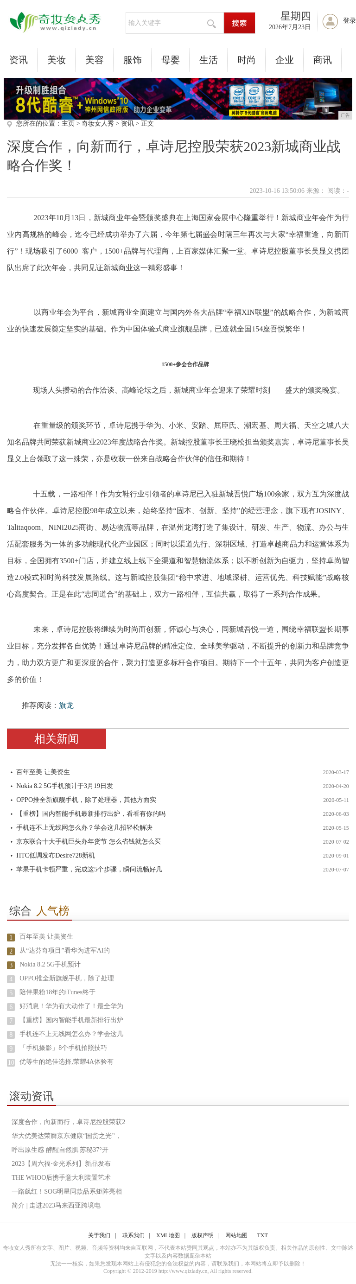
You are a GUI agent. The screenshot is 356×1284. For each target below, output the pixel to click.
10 (11, 1062)
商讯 (322, 60)
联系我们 (133, 1235)
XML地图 (168, 1235)
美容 (94, 60)
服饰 (132, 60)
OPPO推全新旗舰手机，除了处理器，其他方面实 (86, 799)
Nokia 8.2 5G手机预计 (50, 964)
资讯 (18, 60)
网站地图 (236, 1235)
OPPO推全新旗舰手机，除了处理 (66, 978)
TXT (262, 1235)
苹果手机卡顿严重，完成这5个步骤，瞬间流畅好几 (89, 869)
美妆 (56, 60)
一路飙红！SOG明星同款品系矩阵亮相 (67, 1191)
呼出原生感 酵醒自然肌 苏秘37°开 (60, 1149)
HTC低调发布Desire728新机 (55, 855)
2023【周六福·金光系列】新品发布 (61, 1163)
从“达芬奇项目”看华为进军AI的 (64, 950)
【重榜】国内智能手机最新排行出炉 (71, 1020)
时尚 (246, 60)
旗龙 (66, 705)
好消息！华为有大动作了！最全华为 (71, 1006)
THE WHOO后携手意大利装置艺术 (61, 1177)
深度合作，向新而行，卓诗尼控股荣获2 (68, 1122)
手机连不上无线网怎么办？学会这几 (71, 1033)
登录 (349, 20)
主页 (68, 123)
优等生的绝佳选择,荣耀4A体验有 (66, 1061)
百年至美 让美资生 (43, 772)
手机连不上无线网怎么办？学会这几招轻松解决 (84, 827)
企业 (284, 60)
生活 (208, 60)
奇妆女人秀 (98, 123)
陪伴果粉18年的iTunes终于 (57, 992)
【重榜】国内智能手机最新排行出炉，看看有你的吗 (90, 813)
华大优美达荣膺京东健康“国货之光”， (66, 1135)
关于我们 (99, 1235)
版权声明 (202, 1235)
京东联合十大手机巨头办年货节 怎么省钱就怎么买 (88, 841)
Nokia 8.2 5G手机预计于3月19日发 (64, 785)
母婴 (170, 60)
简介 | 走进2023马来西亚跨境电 (56, 1205)
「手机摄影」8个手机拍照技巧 (63, 1047)
